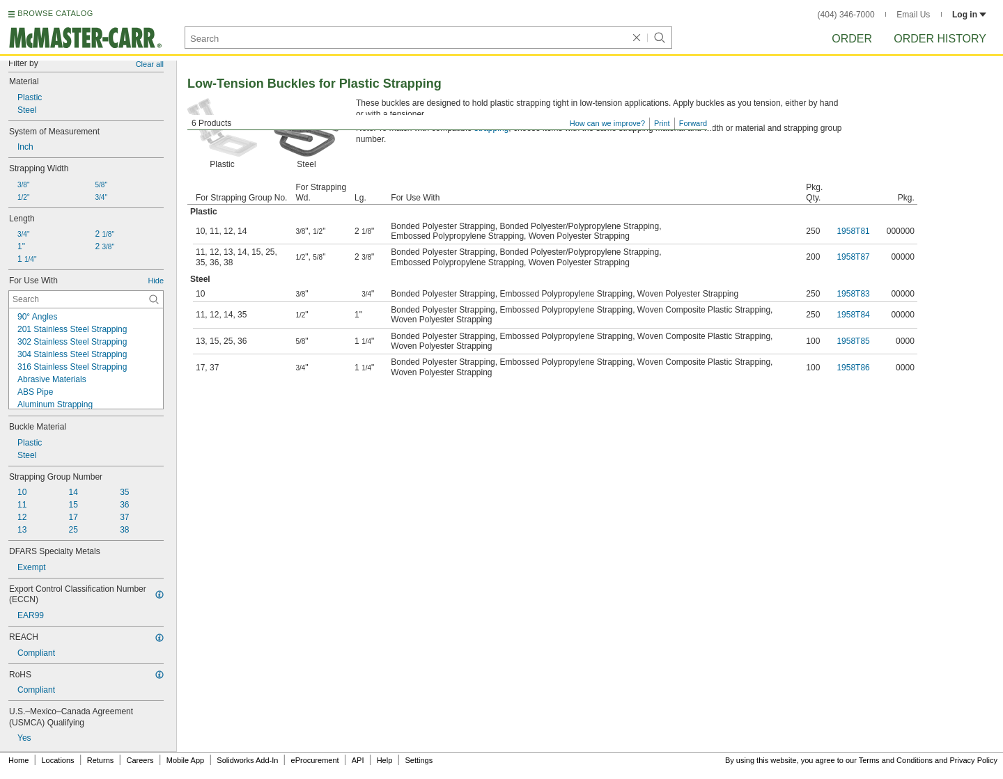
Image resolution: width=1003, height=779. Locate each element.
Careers (139, 760)
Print (662, 123)
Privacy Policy (973, 760)
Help (385, 760)
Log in (969, 14)
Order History (940, 39)
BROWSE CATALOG (55, 13)
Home (18, 760)
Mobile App (185, 760)
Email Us (913, 14)
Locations (58, 760)
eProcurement (315, 760)
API (358, 760)
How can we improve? (607, 123)
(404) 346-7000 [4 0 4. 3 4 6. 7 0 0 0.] (846, 14)
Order (852, 39)
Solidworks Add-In (247, 760)
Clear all (150, 64)
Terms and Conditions (896, 760)
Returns (100, 760)
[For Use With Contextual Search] (86, 299)
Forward (693, 123)
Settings (419, 760)
